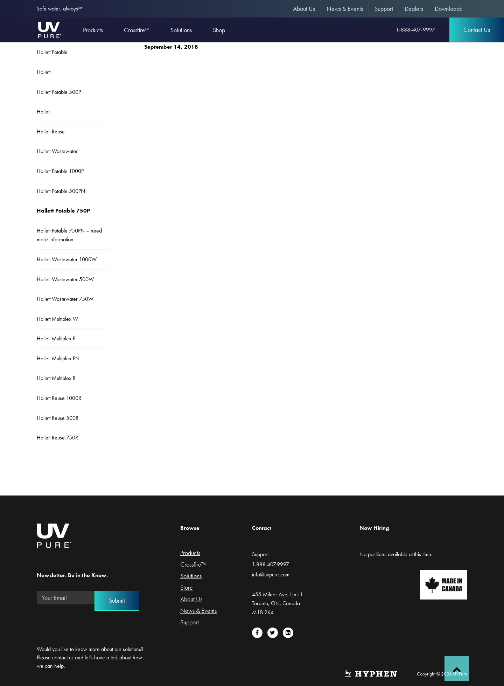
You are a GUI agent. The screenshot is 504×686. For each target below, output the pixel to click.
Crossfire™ (193, 564)
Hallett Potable (52, 52)
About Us (304, 9)
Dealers (414, 9)
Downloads (448, 9)
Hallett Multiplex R (56, 378)
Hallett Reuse (51, 131)
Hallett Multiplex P (56, 338)
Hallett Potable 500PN (61, 191)
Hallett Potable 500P (59, 92)
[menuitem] (304, 9)
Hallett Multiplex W (57, 319)
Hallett (43, 72)
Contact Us (476, 30)
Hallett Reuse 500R (57, 418)
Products (190, 553)
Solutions (191, 576)
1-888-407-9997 (415, 29)
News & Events (345, 9)
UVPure (49, 30)
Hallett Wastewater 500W (65, 279)
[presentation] (90, 623)
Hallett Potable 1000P (60, 171)
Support (383, 9)
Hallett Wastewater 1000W (67, 259)
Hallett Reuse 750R (57, 437)
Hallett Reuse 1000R (59, 398)
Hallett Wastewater (57, 151)
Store (186, 587)
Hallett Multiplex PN (58, 358)
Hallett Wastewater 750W (65, 299)
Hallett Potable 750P (63, 210)
